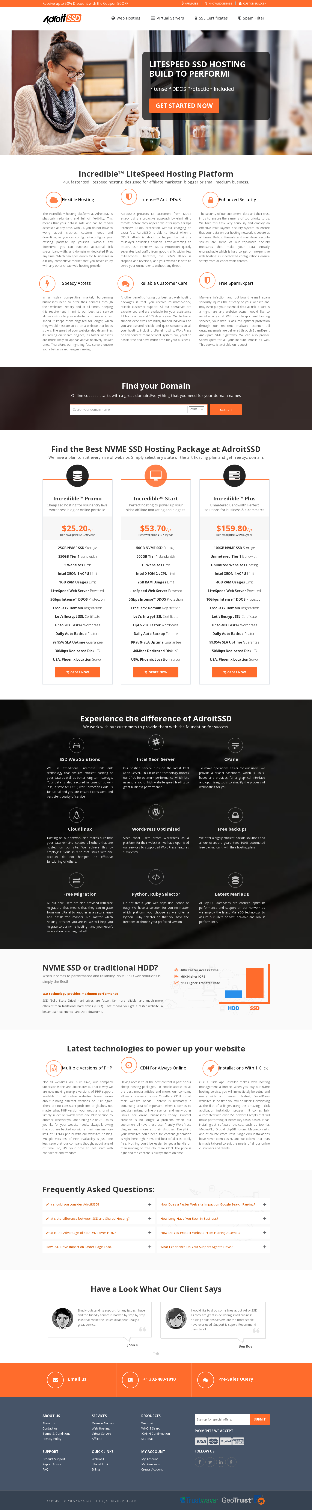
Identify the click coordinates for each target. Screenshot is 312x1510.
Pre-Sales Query (235, 1379)
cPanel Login (101, 1464)
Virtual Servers (167, 18)
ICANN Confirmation (155, 1433)
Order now (77, 672)
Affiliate (97, 1439)
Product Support (53, 1459)
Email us (77, 1379)
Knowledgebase (218, 3)
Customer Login (253, 3)
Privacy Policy (51, 1439)
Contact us (49, 1428)
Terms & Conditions (56, 1433)
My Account (149, 1459)
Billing (96, 1469)
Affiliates (190, 3)
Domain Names (103, 1423)
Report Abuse (51, 1464)
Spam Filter (251, 18)
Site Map (147, 1439)
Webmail (147, 1423)
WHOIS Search (151, 1428)
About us (48, 1423)
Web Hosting (126, 18)
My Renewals (150, 1464)
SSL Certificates (211, 18)
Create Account (152, 1469)
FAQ (45, 1469)
